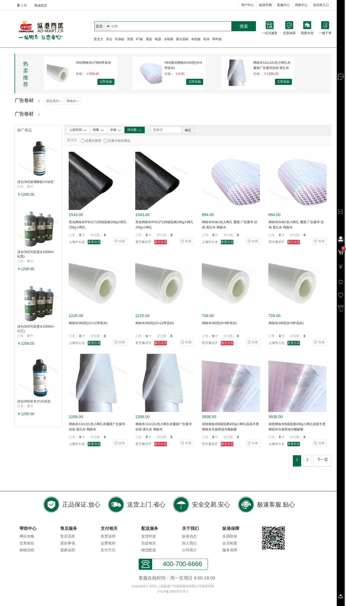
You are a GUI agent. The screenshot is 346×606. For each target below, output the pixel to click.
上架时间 (78, 130)
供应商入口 (321, 5)
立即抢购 (106, 82)
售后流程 (67, 536)
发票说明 (108, 536)
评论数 (134, 130)
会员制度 (229, 543)
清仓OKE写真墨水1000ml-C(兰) (35, 329)
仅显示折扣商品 (119, 141)
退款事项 (67, 543)
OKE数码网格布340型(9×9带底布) (183, 65)
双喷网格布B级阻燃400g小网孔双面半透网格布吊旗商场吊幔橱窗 (230, 426)
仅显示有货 (93, 141)
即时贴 (217, 39)
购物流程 (27, 550)
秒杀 (206, 39)
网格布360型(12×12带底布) (88, 323)
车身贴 (119, 39)
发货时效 (148, 536)
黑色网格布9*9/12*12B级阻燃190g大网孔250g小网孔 (98, 224)
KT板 (139, 39)
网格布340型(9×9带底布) (219, 323)
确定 (188, 130)
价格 (115, 130)
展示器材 (182, 39)
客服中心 (283, 5)
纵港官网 (265, 5)
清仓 (109, 39)
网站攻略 (27, 536)
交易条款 (27, 543)
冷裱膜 (168, 39)
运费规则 (108, 543)
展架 (149, 39)
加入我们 (189, 543)
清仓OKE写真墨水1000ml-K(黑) (35, 254)
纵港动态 (189, 536)
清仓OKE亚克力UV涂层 (33, 401)
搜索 (244, 26)
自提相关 (148, 543)
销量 (98, 130)
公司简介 (189, 550)
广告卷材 (24, 100)
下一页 (322, 459)
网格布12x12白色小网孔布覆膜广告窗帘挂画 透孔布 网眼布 (272, 65)
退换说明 (67, 550)
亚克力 (98, 39)
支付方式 (108, 550)
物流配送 (148, 550)
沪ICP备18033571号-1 (173, 591)
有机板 (196, 39)
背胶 (130, 39)
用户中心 (247, 5)
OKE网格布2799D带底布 (93, 63)
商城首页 (40, 5)
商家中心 (301, 5)
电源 (158, 39)
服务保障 (229, 550)
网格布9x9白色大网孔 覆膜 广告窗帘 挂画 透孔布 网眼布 (229, 224)
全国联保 (229, 536)
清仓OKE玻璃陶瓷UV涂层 (35, 182)
